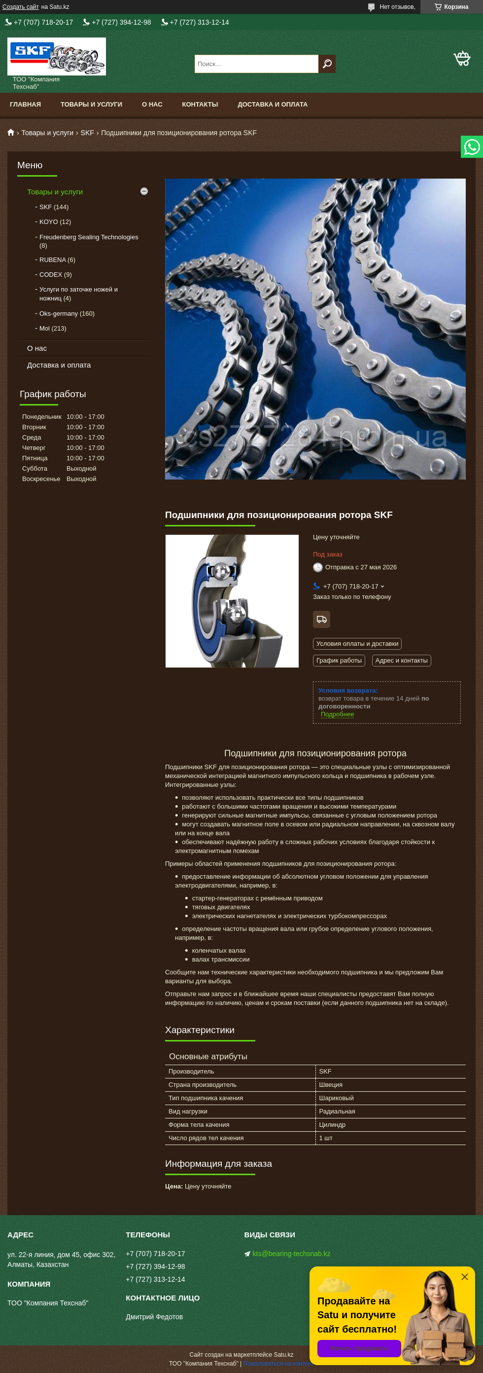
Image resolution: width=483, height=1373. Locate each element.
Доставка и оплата (273, 104)
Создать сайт (20, 6)
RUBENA (52, 259)
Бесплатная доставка (321, 619)
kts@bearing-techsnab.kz (292, 1254)
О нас (152, 104)
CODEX (50, 274)
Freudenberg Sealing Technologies (88, 237)
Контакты (200, 104)
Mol (44, 328)
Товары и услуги (91, 104)
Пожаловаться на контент (278, 1363)
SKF (87, 133)
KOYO (48, 221)
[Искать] (327, 64)
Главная (25, 104)
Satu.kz (283, 1354)
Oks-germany (58, 313)
